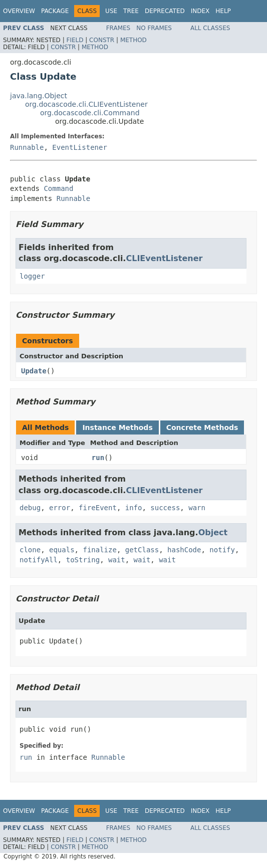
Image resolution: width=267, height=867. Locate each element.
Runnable (27, 147)
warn (196, 508)
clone (30, 550)
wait (116, 560)
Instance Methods (117, 427)
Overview (19, 11)
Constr (101, 40)
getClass (142, 550)
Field (74, 40)
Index (200, 11)
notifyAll (39, 560)
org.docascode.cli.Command (90, 113)
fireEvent (98, 508)
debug (30, 508)
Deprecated (165, 11)
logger (32, 276)
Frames (118, 28)
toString (83, 560)
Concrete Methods (202, 427)
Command (58, 188)
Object (213, 532)
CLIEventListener (164, 258)
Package (55, 11)
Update (34, 371)
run (98, 458)
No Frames (154, 28)
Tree (131, 11)
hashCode (184, 550)
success (165, 508)
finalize (99, 550)
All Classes (210, 28)
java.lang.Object (38, 96)
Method (133, 40)
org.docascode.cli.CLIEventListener (86, 104)
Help (223, 11)
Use (111, 11)
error (59, 508)
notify (222, 550)
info (133, 508)
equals (62, 550)
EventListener (79, 147)
